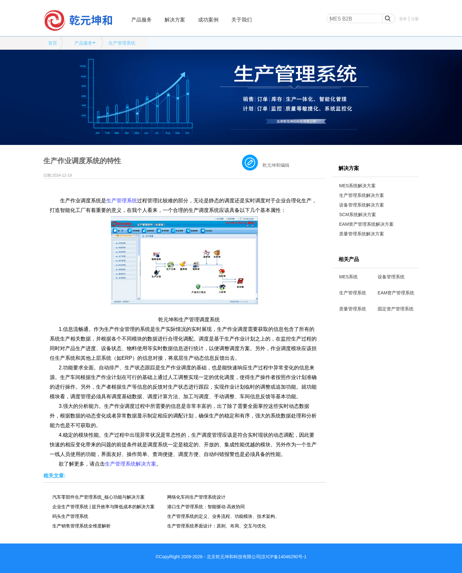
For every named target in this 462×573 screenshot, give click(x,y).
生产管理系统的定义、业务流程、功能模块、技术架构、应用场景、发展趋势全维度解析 (223, 516)
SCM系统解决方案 (357, 214)
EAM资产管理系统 (396, 292)
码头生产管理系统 (70, 516)
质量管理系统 (352, 308)
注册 (415, 19)
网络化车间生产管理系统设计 (196, 497)
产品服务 (141, 19)
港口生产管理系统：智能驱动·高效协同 (206, 506)
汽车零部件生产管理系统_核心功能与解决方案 (98, 497)
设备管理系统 (391, 276)
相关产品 (348, 259)
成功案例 (208, 19)
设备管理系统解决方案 (361, 204)
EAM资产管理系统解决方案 (366, 224)
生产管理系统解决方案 (361, 195)
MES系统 (348, 276)
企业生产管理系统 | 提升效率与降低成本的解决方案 (103, 506)
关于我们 (241, 19)
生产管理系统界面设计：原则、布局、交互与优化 (216, 525)
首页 (52, 43)
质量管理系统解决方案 (361, 233)
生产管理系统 (121, 43)
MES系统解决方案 (357, 185)
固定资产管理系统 (396, 308)
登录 (403, 19)
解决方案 (175, 19)
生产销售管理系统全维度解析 (81, 525)
